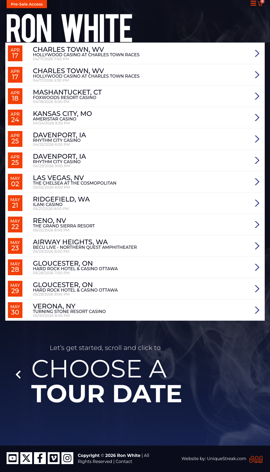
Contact (124, 461)
